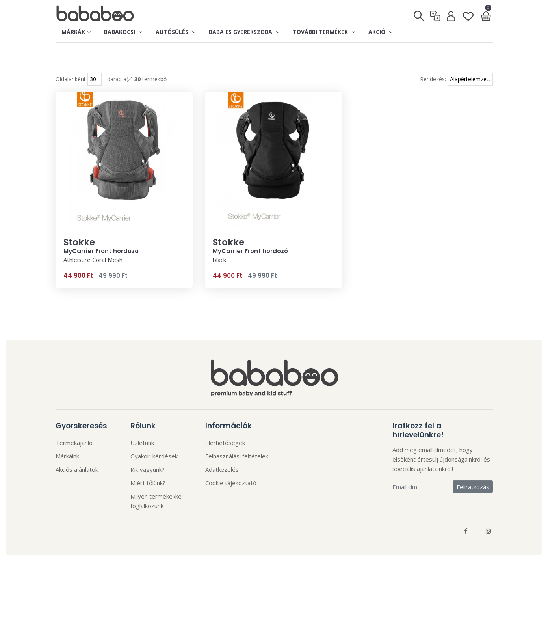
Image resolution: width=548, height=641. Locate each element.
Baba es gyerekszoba (244, 32)
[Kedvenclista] (468, 13)
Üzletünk (142, 459)
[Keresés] (419, 14)
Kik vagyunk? (147, 486)
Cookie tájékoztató (230, 499)
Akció (380, 32)
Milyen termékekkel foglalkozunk (156, 517)
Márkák (76, 32)
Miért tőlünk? (147, 499)
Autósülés (175, 32)
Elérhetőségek (225, 459)
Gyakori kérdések (154, 472)
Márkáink (67, 472)
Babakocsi (123, 32)
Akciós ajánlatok (77, 486)
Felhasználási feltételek (236, 472)
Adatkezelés (222, 486)
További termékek (324, 32)
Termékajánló (74, 459)
